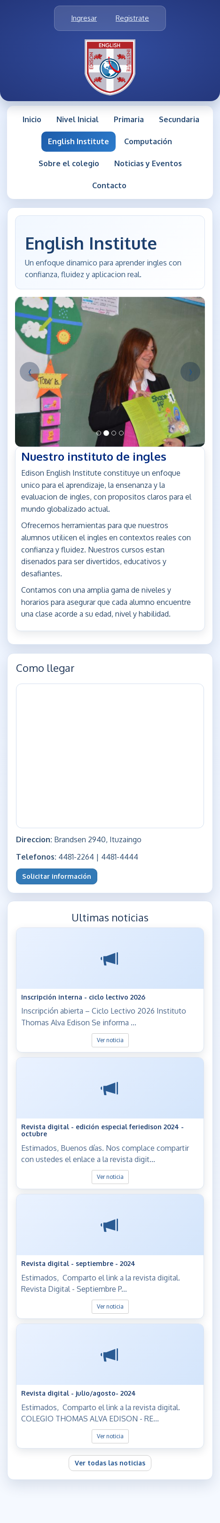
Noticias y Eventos (148, 163)
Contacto (109, 185)
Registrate (132, 18)
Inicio (32, 119)
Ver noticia (110, 1040)
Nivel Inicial (77, 119)
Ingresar (84, 18)
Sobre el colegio (69, 163)
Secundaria (179, 119)
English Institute (78, 141)
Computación (148, 141)
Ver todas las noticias (110, 1463)
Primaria (129, 119)
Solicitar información (56, 876)
